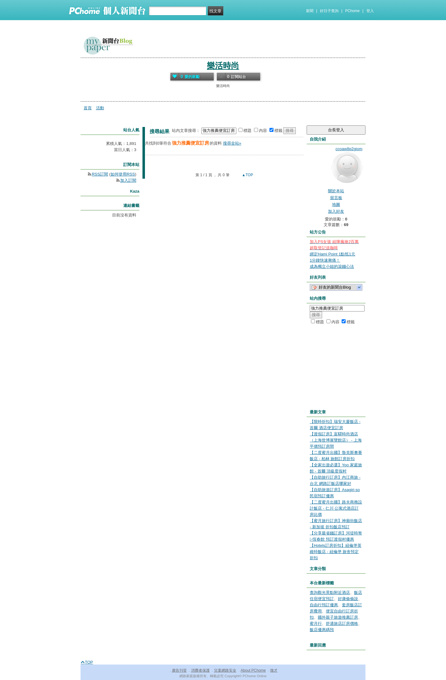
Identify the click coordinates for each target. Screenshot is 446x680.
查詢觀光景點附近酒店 (330, 592)
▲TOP (247, 175)
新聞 (309, 11)
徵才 (274, 670)
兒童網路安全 (225, 670)
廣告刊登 (179, 670)
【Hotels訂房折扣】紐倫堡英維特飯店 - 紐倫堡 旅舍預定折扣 (335, 551)
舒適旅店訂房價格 (342, 623)
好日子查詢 (329, 11)
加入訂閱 (128, 180)
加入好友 (336, 211)
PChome (352, 11)
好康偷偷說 (348, 598)
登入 (370, 11)
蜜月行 (316, 623)
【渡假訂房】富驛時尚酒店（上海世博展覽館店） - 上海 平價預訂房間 (336, 440)
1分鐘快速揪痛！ (325, 260)
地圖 (336, 204)
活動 (100, 108)
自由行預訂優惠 (324, 605)
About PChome (253, 670)
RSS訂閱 (100, 174)
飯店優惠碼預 (322, 629)
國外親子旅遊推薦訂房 (338, 617)
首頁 (88, 108)
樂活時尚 (223, 65)
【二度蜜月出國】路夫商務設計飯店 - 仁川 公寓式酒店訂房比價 (336, 508)
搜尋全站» (232, 143)
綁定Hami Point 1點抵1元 (332, 254)
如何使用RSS (123, 174)
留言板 (336, 197)
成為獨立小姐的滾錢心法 (332, 266)
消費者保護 (200, 670)
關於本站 (336, 191)
